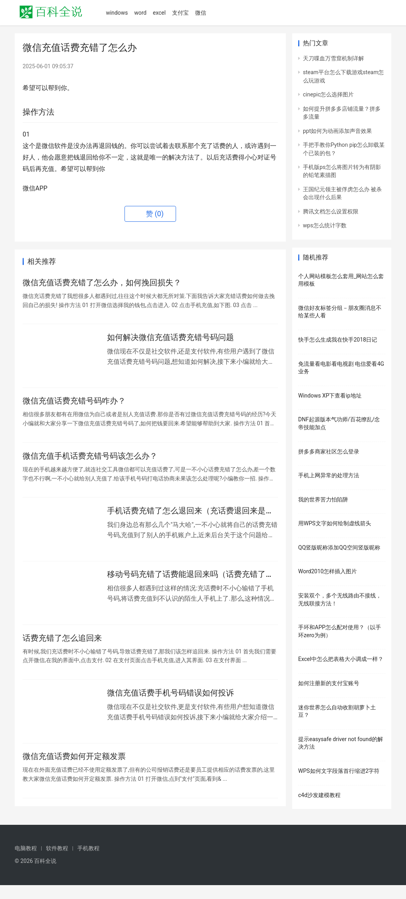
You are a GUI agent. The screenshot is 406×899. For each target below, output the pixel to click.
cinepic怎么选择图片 (328, 94)
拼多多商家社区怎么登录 (328, 451)
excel (159, 13)
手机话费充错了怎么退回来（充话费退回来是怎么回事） (190, 519)
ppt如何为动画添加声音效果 (337, 131)
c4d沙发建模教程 (319, 795)
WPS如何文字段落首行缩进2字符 (338, 771)
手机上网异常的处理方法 (328, 475)
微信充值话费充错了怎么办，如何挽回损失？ (102, 283)
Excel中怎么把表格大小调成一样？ (340, 659)
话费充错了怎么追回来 (62, 650)
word (140, 13)
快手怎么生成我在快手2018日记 (337, 339)
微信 (200, 13)
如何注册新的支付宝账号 (328, 683)
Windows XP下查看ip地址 (330, 395)
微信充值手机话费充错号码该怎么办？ (90, 462)
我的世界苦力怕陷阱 (323, 499)
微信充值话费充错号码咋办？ (74, 405)
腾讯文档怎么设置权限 (330, 211)
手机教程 (88, 862)
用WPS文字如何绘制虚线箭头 (334, 523)
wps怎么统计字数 (325, 225)
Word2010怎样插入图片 (327, 571)
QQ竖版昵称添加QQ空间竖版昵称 (339, 547)
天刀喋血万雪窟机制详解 (333, 58)
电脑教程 (26, 862)
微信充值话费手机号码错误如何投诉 (170, 706)
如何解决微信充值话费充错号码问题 (170, 340)
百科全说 (45, 875)
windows (117, 13)
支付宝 (180, 13)
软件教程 (57, 862)
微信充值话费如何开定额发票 (74, 772)
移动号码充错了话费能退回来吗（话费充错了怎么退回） (190, 585)
